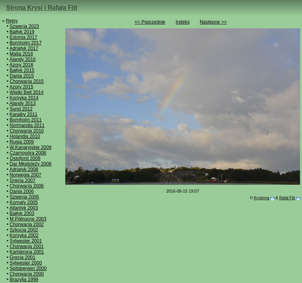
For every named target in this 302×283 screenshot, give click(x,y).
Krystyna (261, 198)
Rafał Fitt (287, 198)
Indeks (183, 22)
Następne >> (213, 22)
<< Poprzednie (149, 22)
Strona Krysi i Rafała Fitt (41, 7)
